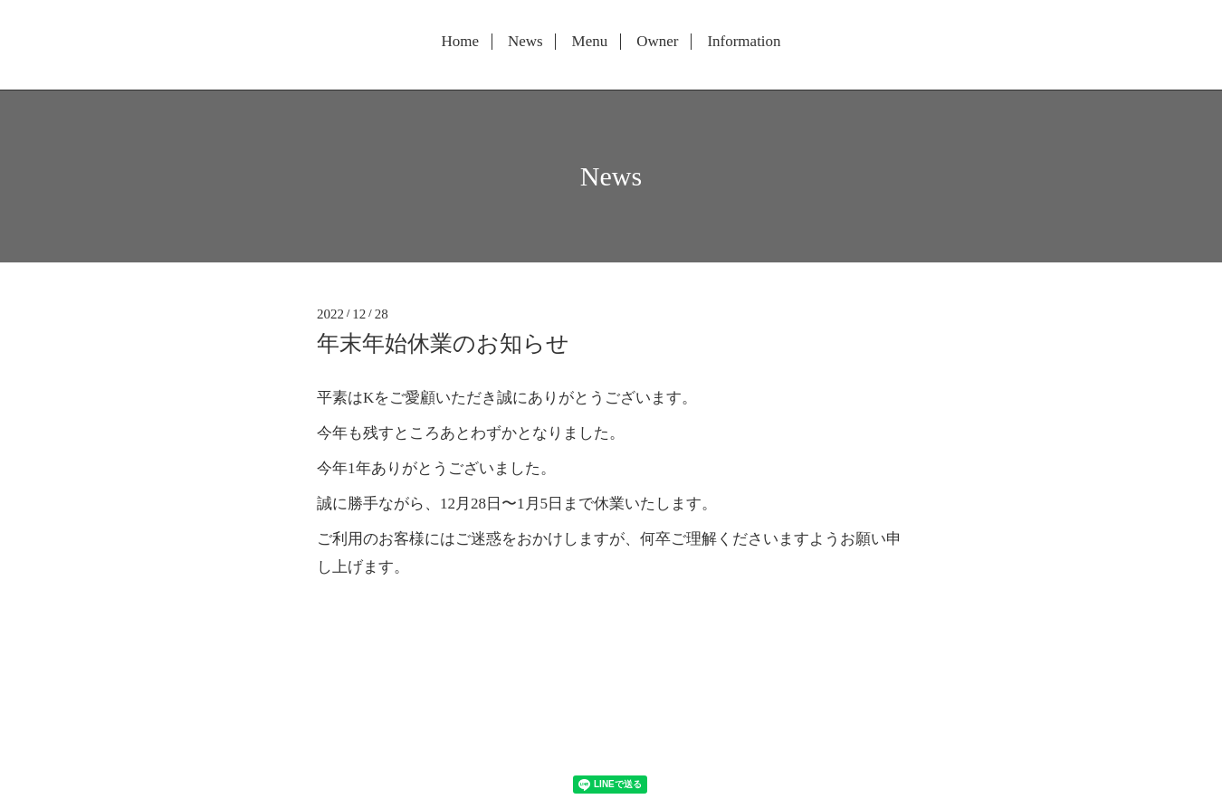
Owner (657, 41)
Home (460, 41)
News (525, 41)
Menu (590, 41)
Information (743, 41)
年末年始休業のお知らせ (443, 343)
